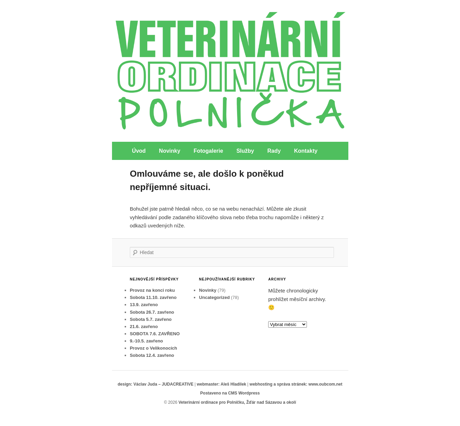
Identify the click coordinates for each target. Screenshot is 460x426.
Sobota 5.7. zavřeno (151, 319)
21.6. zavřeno (144, 326)
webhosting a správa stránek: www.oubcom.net (296, 384)
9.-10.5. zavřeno (146, 340)
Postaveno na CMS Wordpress (230, 393)
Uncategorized (214, 297)
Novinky (169, 151)
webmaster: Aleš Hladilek (221, 384)
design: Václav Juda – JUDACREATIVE (155, 384)
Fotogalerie (208, 151)
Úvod (139, 151)
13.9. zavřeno (144, 304)
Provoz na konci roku (152, 290)
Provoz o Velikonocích (153, 348)
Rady (274, 151)
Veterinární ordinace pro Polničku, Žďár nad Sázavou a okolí (237, 402)
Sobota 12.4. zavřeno (152, 355)
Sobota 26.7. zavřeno (152, 312)
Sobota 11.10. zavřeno (153, 297)
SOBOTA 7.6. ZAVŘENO (155, 333)
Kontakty (305, 151)
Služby (245, 151)
